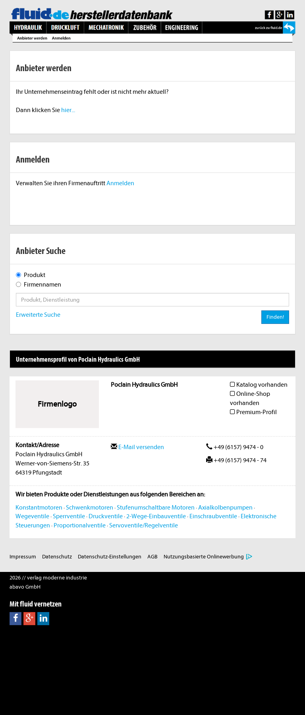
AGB (152, 556)
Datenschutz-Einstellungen (109, 556)
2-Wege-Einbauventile (156, 516)
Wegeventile (32, 516)
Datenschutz (57, 556)
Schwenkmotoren (89, 507)
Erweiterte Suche (38, 314)
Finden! (275, 317)
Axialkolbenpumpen (225, 507)
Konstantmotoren (38, 507)
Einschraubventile (213, 516)
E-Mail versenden (137, 447)
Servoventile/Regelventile (143, 525)
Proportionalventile (80, 525)
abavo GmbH (25, 586)
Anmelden (120, 183)
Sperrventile (69, 516)
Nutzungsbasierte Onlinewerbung (204, 556)
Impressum (23, 556)
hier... (68, 110)
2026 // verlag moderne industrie (48, 577)
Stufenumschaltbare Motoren (156, 507)
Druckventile (106, 516)
